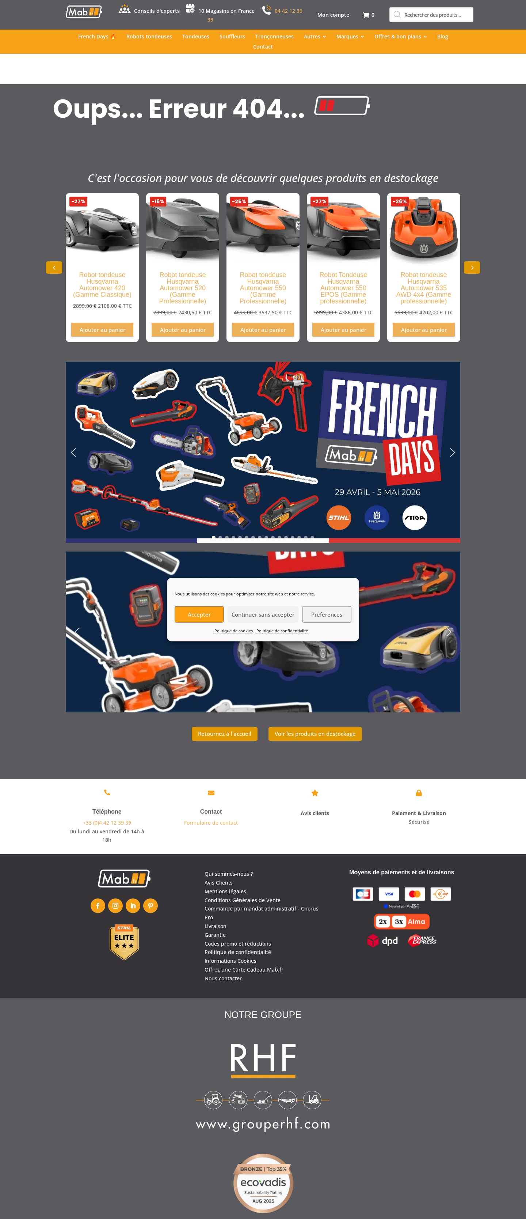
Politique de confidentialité (282, 630)
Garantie (215, 904)
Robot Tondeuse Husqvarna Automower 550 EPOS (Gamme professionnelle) (343, 258)
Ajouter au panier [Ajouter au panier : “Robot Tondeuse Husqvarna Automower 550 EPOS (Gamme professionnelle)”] (343, 299)
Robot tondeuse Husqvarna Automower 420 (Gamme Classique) (102, 254)
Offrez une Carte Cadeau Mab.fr (244, 939)
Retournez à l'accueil (224, 703)
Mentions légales (225, 860)
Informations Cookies (230, 930)
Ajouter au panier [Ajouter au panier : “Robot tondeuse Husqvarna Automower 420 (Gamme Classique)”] (102, 299)
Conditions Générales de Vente (243, 869)
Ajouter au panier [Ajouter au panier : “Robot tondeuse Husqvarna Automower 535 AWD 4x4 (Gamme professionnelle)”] (424, 299)
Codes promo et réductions (238, 912)
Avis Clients (219, 852)
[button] (472, 237)
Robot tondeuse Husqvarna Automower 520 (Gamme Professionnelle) (182, 258)
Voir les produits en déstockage (315, 703)
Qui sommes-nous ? (229, 843)
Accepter (199, 614)
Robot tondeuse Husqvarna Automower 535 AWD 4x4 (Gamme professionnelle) (423, 258)
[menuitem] (333, 15)
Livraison (215, 895)
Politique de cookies (233, 630)
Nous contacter (223, 947)
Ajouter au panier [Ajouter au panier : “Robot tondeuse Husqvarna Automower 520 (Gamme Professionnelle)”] (183, 299)
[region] (263, 422)
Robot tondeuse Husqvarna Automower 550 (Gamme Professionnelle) (262, 258)
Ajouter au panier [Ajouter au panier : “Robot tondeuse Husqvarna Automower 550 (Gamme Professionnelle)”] (263, 299)
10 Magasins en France (226, 10)
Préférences (326, 614)
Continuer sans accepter (263, 614)
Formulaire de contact (211, 791)
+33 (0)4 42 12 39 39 (107, 791)
